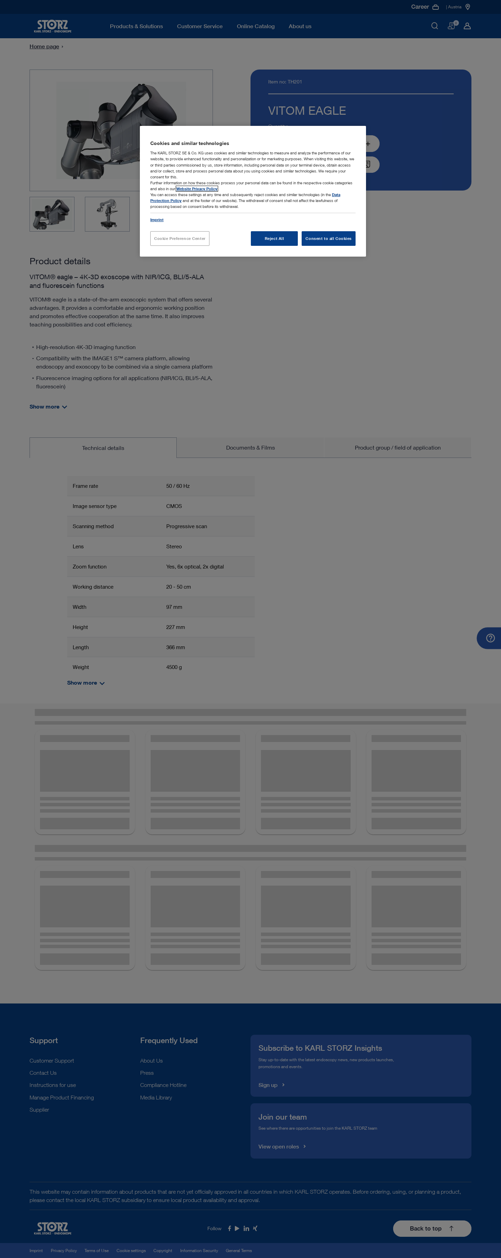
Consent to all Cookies (328, 238)
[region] (253, 191)
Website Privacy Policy (196, 188)
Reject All (274, 238)
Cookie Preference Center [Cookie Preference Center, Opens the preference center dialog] (180, 238)
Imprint (157, 219)
